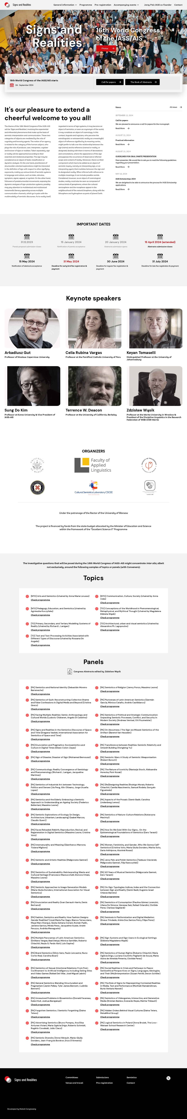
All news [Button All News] (173, 107)
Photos (105, 48)
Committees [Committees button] (72, 1077)
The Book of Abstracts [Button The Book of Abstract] (141, 82)
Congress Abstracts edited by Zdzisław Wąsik (97, 671)
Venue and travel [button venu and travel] (74, 1083)
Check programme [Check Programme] (40, 600)
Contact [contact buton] (131, 1083)
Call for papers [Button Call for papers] (109, 82)
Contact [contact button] (178, 4)
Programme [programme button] (86, 4)
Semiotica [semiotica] (132, 1077)
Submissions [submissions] (102, 1077)
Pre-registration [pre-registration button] (103, 4)
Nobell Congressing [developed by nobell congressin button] (28, 1109)
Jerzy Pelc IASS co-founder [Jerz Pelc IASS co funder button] (157, 4)
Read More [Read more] (120, 129)
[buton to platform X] (168, 1078)
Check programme (40, 694)
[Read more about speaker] (32, 335)
